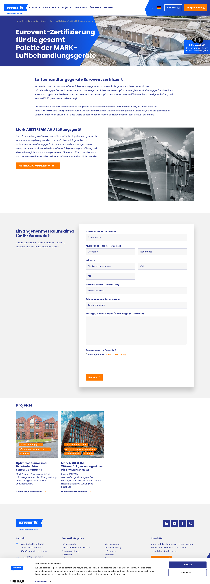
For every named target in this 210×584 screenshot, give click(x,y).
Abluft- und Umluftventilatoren (76, 547)
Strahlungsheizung (70, 551)
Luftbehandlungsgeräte (31, 444)
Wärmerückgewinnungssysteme (35, 449)
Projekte (66, 7)
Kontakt (108, 7)
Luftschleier (110, 551)
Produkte (34, 7)
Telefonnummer (103, 299)
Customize (187, 570)
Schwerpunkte (50, 7)
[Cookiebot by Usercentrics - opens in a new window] (17, 579)
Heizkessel (109, 554)
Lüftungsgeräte (69, 544)
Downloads (80, 7)
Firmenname (101, 231)
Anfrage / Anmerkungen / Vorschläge (115, 313)
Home (18, 21)
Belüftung (24, 453)
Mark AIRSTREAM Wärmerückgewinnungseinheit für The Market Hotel (82, 466)
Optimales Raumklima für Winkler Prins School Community (31, 466)
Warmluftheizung (113, 547)
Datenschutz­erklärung (115, 354)
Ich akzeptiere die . (107, 354)
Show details (41, 579)
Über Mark (95, 7)
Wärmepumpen (72, 453)
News (24, 21)
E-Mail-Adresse (102, 284)
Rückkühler (67, 554)
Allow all (188, 562)
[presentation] (106, 364)
